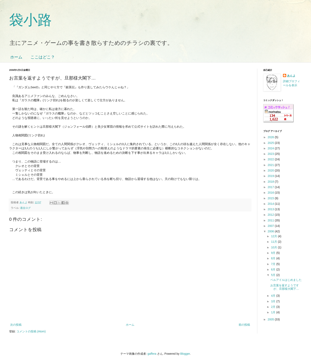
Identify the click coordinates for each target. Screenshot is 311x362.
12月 (274, 236)
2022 (271, 159)
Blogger (185, 353)
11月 (274, 241)
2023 (271, 153)
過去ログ (25, 208)
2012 (271, 214)
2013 (271, 209)
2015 (271, 198)
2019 (271, 176)
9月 (273, 252)
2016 (271, 192)
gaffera (152, 353)
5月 (273, 275)
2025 (271, 142)
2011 (271, 220)
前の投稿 (244, 324)
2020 (271, 170)
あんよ (291, 75)
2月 (273, 306)
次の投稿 (16, 324)
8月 (273, 258)
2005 (271, 319)
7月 (273, 264)
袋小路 (30, 20)
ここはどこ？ (42, 57)
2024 (271, 148)
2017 (271, 187)
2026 (271, 137)
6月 (273, 269)
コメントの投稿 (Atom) (31, 331)
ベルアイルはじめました (286, 279)
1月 (273, 312)
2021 (271, 165)
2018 (271, 181)
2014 (271, 203)
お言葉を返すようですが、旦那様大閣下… (284, 287)
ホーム (16, 57)
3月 (273, 301)
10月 (274, 247)
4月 (273, 295)
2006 (271, 231)
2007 (271, 225)
